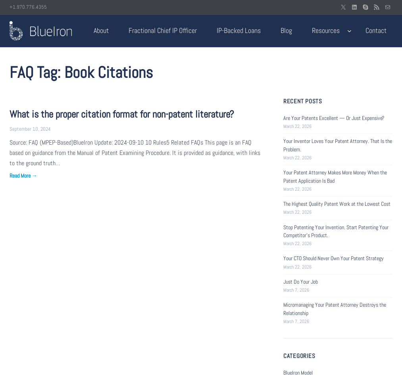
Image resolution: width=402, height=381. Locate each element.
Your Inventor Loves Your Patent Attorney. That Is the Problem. (337, 145)
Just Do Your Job (300, 281)
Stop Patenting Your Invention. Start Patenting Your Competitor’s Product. (336, 231)
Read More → (23, 175)
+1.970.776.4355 (28, 7)
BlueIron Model (298, 372)
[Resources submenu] (349, 31)
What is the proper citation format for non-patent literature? (122, 114)
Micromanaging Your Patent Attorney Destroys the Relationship (334, 308)
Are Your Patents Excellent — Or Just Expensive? (334, 118)
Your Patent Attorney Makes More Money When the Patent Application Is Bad (335, 176)
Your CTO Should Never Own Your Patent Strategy (333, 258)
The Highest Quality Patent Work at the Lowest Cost (336, 203)
